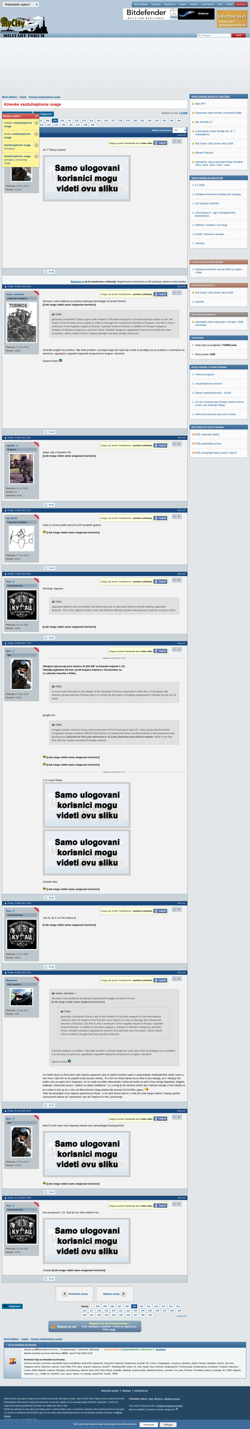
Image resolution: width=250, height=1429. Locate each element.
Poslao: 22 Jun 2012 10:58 (19, 1198)
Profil (51, 272)
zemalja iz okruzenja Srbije (17, 160)
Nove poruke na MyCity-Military (210, 359)
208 (47, 120)
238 (85, 125)
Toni (8, 581)
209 (55, 120)
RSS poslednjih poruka (208, 337)
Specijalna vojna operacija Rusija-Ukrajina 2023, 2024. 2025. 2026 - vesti (219, 427)
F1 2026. (200, 448)
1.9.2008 (183, 113)
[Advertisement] (125, 68)
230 (84, 1315)
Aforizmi (199, 506)
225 (171, 120)
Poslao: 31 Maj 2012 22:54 (19, 972)
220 (135, 120)
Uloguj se (156, 4)
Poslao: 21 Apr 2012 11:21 (19, 510)
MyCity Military (141, 4)
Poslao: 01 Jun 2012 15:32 (19, 1111)
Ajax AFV (200, 366)
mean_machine (15, 294)
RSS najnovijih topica (207, 328)
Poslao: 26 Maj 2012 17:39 (19, 643)
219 (127, 120)
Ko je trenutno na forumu (22, 1344)
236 (70, 125)
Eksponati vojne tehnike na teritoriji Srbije (218, 375)
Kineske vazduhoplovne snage (44, 97)
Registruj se (169, 4)
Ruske (17, 135)
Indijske (18, 124)
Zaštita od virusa (172, 1399)
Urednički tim (141, 1390)
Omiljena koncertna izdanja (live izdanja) (218, 457)
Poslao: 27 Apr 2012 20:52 (19, 574)
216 (106, 120)
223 (157, 120)
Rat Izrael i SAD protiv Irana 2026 (214, 186)
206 (112, 1306)
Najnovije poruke (110, 1390)
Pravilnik (194, 4)
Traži (220, 4)
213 (84, 120)
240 (92, 125)
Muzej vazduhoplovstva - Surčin (213, 286)
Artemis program (204, 268)
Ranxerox (11, 980)
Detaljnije (161, 1349)
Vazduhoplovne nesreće (208, 277)
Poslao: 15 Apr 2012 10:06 (19, 438)
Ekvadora (17, 147)
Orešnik (199, 195)
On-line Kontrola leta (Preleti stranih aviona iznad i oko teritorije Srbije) (219, 297)
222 (150, 120)
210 (62, 120)
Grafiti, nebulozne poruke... (210, 497)
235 (63, 125)
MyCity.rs (158, 1399)
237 (78, 125)
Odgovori (46, 114)
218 (120, 120)
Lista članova (208, 4)
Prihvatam (149, 1424)
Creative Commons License (169, 1406)
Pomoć (229, 4)
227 (164, 1310)
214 (91, 120)
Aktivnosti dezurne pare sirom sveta (215, 308)
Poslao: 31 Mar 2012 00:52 (19, 286)
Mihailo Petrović (204, 415)
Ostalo (23, 97)
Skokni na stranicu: (162, 130)
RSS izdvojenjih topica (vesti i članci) (216, 346)
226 (179, 120)
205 (105, 1306)
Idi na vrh (183, 1316)
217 (113, 120)
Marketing (241, 4)
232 (41, 125)
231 (91, 1315)
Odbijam (168, 1424)
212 (77, 120)
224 (164, 120)
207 (40, 120)
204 (97, 1306)
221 (142, 120)
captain (10, 445)
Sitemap (126, 1390)
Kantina (182, 4)
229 (179, 1310)
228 (172, 1310)
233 (49, 125)
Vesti (150, 1399)
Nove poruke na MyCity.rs (207, 441)
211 (69, 120)
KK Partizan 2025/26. (207, 466)
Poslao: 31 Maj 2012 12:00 (19, 903)
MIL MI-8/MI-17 (203, 385)
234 (56, 125)
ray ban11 (12, 518)
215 (98, 120)
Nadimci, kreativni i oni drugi (211, 488)
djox (8, 651)
